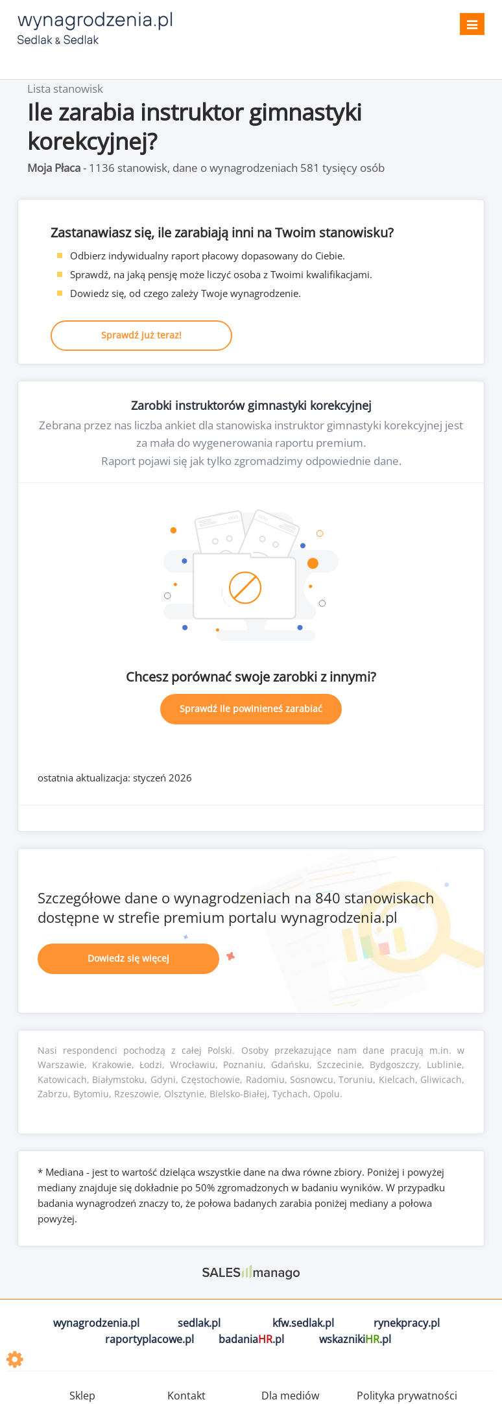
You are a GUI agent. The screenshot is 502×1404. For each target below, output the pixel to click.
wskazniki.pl (355, 1339)
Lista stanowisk (65, 88)
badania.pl (251, 1339)
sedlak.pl (199, 1323)
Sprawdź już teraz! (141, 335)
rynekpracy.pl (407, 1323)
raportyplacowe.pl (149, 1339)
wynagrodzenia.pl (96, 1323)
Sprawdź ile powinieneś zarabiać (251, 708)
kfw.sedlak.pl (303, 1323)
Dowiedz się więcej (128, 958)
